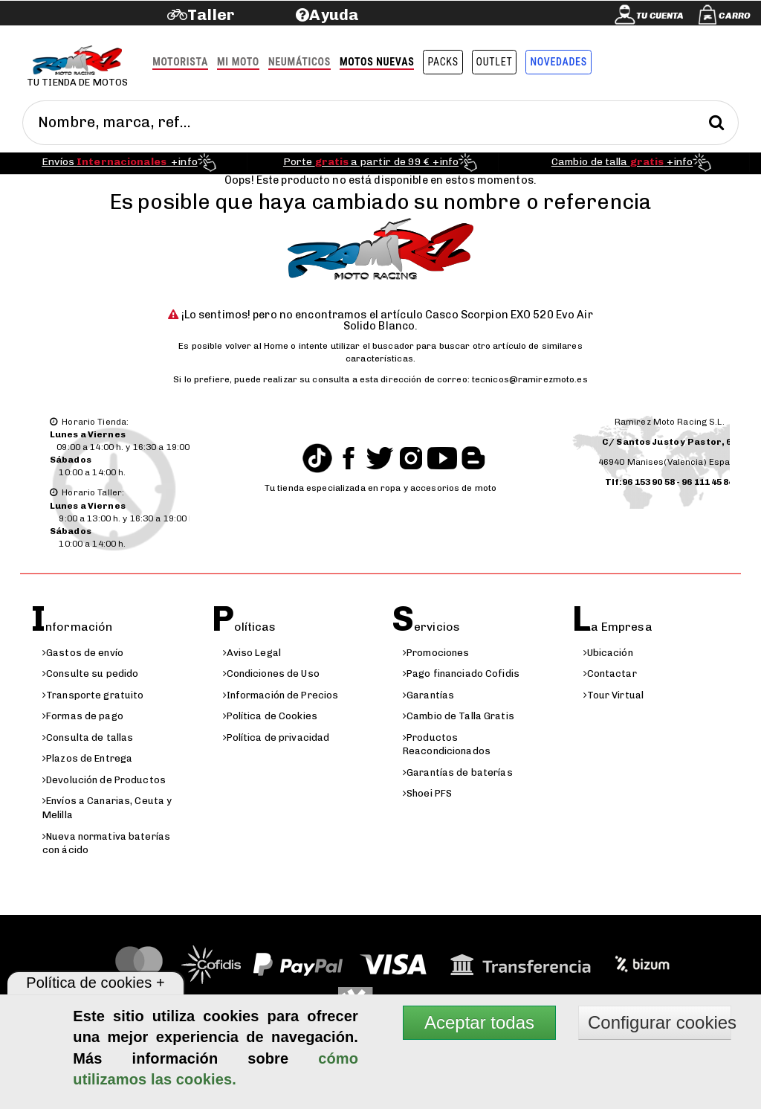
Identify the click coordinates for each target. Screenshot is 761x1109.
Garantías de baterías (458, 772)
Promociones (436, 652)
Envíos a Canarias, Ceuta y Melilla (107, 807)
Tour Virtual (613, 695)
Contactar (610, 673)
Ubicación (608, 652)
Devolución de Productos (104, 779)
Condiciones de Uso (271, 673)
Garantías (428, 695)
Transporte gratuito (92, 695)
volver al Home (257, 346)
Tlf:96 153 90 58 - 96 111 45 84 (669, 482)
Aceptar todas (479, 1022)
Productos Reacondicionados (446, 744)
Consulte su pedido (90, 673)
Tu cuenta (660, 15)
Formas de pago (82, 715)
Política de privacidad (276, 737)
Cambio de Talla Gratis (458, 715)
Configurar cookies (659, 1022)
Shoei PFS (427, 793)
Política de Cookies (270, 715)
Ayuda (334, 14)
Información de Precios (281, 695)
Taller (210, 14)
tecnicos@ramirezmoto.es (530, 379)
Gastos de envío (82, 652)
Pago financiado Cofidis (461, 673)
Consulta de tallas (87, 737)
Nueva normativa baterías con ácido (106, 843)
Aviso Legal (252, 652)
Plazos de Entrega (87, 758)
